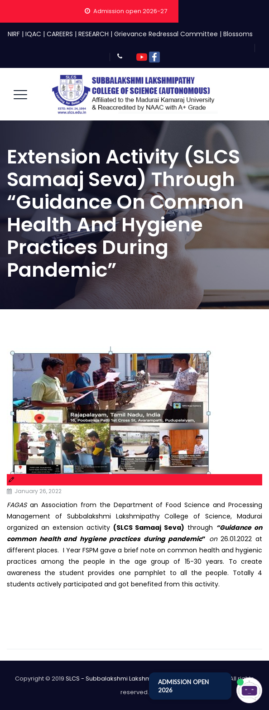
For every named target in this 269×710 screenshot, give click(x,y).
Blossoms (238, 33)
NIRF (14, 33)
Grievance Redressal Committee (166, 33)
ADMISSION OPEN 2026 (183, 686)
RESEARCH (93, 33)
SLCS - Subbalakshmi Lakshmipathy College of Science (146, 678)
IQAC (33, 33)
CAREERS (60, 33)
